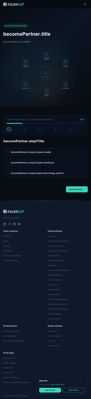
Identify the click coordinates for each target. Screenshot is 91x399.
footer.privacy (9, 358)
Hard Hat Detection (56, 260)
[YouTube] (19, 224)
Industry (7, 246)
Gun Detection (54, 255)
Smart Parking (54, 294)
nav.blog (51, 340)
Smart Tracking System (58, 299)
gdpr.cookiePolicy (57, 384)
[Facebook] (14, 224)
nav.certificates (54, 336)
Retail (5, 241)
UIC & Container (55, 318)
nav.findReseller (10, 336)
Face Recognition (55, 246)
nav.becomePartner (12, 331)
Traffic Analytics (55, 314)
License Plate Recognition (59, 270)
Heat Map (52, 265)
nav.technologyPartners (13, 340)
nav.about (52, 331)
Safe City (7, 236)
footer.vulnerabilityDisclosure (16, 382)
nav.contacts (53, 345)
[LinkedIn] (4, 224)
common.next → (77, 189)
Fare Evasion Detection (58, 250)
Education (7, 250)
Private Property (10, 260)
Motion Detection (55, 275)
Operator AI (53, 284)
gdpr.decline (73, 390)
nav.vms (51, 236)
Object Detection (55, 280)
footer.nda (7, 367)
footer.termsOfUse (11, 377)
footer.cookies (9, 363)
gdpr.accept (50, 390)
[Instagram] (9, 224)
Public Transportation (12, 255)
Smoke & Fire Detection (58, 309)
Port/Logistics (54, 289)
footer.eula (8, 372)
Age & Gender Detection (58, 241)
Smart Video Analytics (57, 304)
